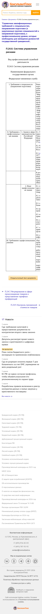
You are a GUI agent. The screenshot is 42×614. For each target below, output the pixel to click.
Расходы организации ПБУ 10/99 (15, 507)
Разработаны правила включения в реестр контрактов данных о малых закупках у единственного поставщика (21, 389)
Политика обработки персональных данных (21, 579)
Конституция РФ (8, 443)
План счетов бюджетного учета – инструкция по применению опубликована (21, 353)
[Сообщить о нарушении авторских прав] (21, 590)
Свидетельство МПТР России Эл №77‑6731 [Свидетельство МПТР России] (21, 576)
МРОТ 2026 (6, 471)
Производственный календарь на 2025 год (19, 467)
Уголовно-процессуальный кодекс (15, 463)
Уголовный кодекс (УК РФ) (12, 431)
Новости (9, 319)
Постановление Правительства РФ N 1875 (18, 523)
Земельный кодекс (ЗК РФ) (12, 447)
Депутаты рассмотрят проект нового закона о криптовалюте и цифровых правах (18, 342)
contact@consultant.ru (21, 550)
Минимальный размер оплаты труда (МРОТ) (19, 511)
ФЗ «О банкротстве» (10, 475)
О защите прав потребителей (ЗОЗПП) (17, 479)
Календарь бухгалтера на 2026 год (15, 515)
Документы (12, 19)
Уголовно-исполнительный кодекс (15, 459)
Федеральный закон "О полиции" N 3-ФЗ (18, 503)
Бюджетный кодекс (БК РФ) (12, 435)
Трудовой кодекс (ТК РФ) (12, 427)
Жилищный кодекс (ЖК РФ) (12, 419)
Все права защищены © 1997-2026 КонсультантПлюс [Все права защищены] (21, 571)
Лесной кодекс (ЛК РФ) (11, 451)
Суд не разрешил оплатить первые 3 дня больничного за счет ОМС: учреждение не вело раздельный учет (20, 364)
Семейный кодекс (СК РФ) (12, 455)
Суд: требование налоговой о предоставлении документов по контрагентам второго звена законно (18, 330)
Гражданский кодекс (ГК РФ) (13, 415)
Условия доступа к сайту (21, 583)
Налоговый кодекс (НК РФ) (12, 423)
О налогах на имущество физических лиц (18, 491)
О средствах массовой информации (16, 495)
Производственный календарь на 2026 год (19, 499)
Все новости (6, 396)
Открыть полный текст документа (23, 278)
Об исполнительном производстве (15, 483)
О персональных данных (11, 487)
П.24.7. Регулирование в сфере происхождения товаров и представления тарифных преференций (18, 295)
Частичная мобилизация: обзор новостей (18, 519)
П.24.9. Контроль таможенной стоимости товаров (24, 306)
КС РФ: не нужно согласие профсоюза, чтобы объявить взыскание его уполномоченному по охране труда (19, 377)
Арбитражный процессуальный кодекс (17, 439)
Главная (4, 19)
